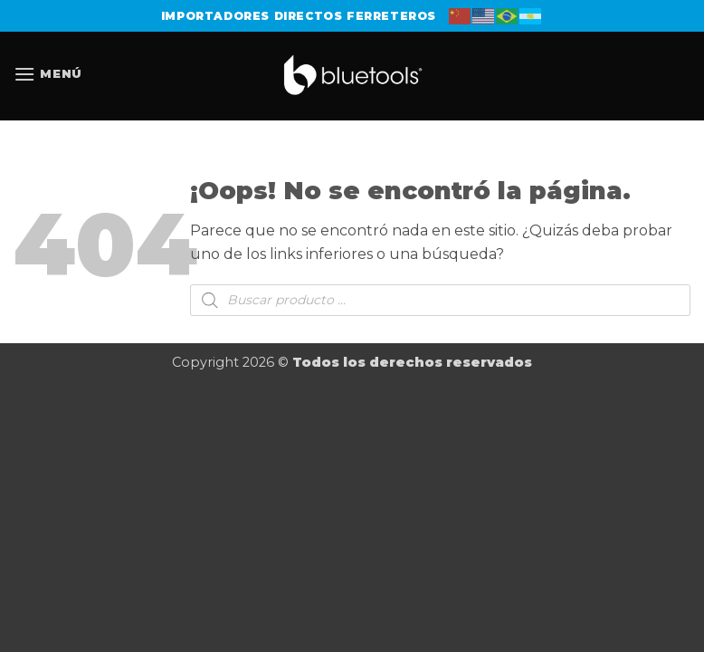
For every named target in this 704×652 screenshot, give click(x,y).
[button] (48, 74)
